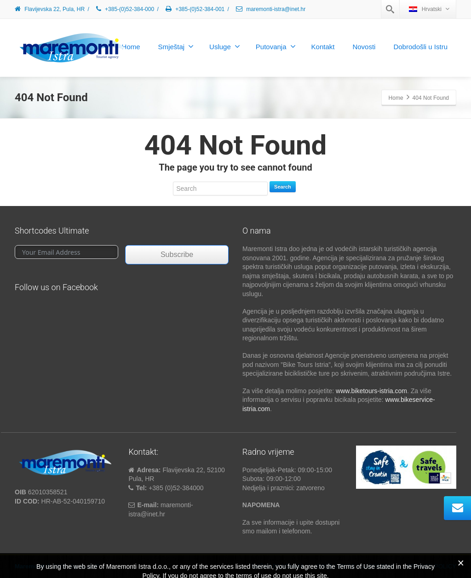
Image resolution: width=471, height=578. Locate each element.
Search (282, 186)
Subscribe (177, 254)
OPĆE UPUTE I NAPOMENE (355, 566)
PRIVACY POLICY (431, 566)
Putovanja (276, 46)
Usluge (224, 46)
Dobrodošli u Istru (420, 47)
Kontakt (323, 47)
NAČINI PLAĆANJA (277, 566)
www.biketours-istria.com (371, 391)
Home (131, 47)
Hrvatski (429, 9)
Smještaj (176, 46)
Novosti (363, 47)
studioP (89, 566)
